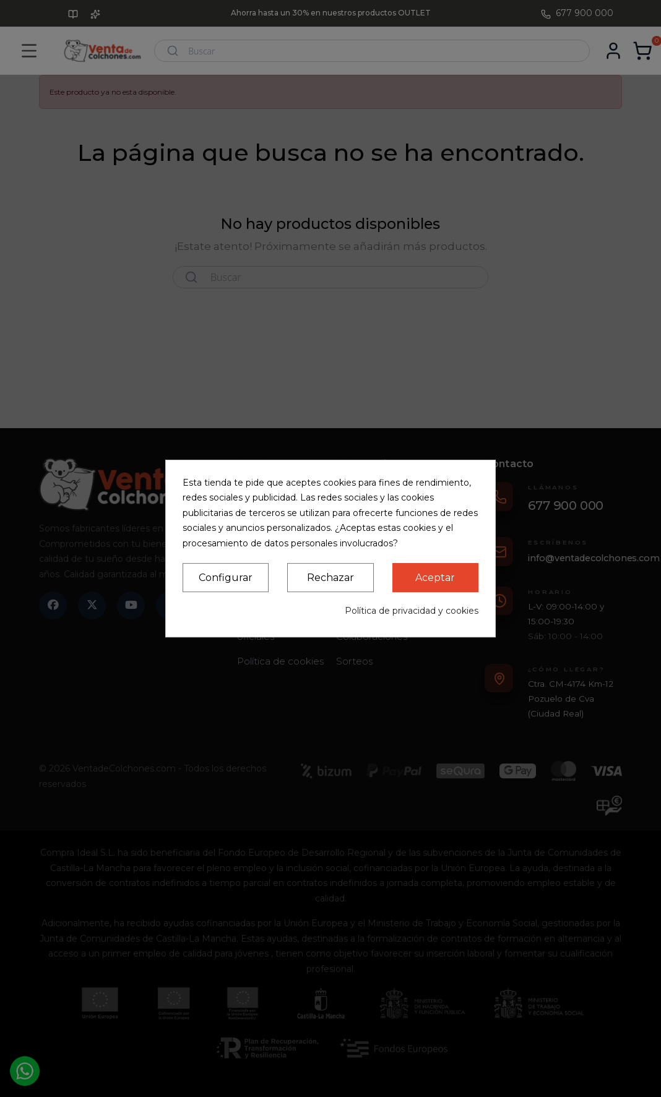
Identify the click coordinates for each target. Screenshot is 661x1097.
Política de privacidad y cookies (411, 610)
